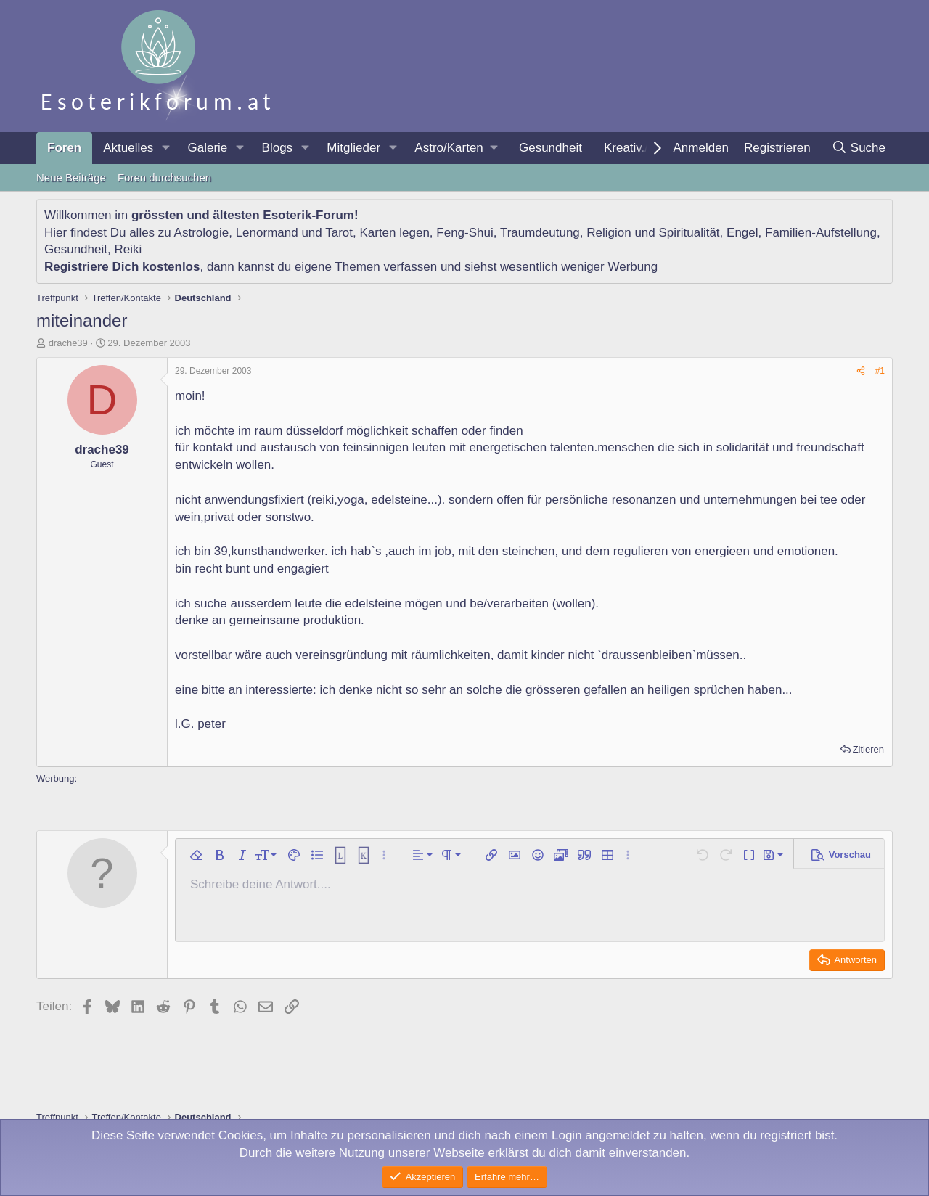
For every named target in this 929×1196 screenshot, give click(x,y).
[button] (165, 148)
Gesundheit (550, 148)
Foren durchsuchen (164, 177)
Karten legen (394, 232)
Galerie (207, 148)
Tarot (339, 232)
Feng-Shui (464, 232)
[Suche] (858, 148)
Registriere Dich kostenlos (122, 267)
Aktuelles (128, 148)
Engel (742, 232)
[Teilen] (860, 371)
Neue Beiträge (71, 177)
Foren (64, 148)
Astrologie (201, 232)
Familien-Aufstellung (821, 232)
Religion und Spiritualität (652, 232)
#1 (880, 371)
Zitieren (868, 749)
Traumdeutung (540, 232)
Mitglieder (353, 148)
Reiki (128, 249)
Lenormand (267, 232)
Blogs (277, 148)
